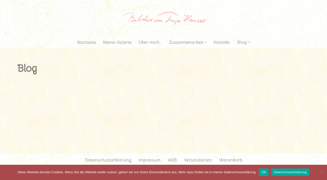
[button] (206, 42)
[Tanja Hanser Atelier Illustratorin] (163, 18)
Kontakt (222, 42)
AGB (172, 160)
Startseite (86, 42)
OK (263, 172)
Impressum (149, 160)
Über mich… (150, 42)
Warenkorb (230, 160)
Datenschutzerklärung (108, 160)
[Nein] (320, 172)
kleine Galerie (117, 42)
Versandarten (198, 160)
